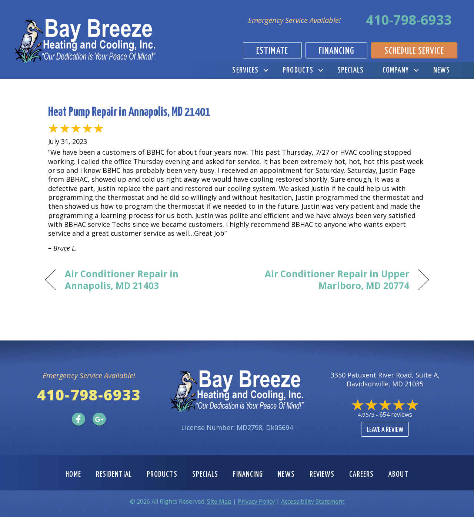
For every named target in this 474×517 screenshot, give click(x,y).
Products (298, 70)
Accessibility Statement (312, 501)
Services (245, 70)
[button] (265, 70)
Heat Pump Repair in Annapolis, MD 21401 (129, 112)
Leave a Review (385, 429)
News (441, 70)
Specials (350, 70)
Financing (248, 474)
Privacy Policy (256, 501)
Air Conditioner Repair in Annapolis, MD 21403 (121, 280)
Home (73, 474)
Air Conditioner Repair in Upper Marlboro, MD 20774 (328, 280)
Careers (361, 474)
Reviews (322, 474)
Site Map (219, 501)
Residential (114, 474)
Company (396, 70)
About (398, 474)
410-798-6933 (409, 20)
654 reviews (396, 414)
